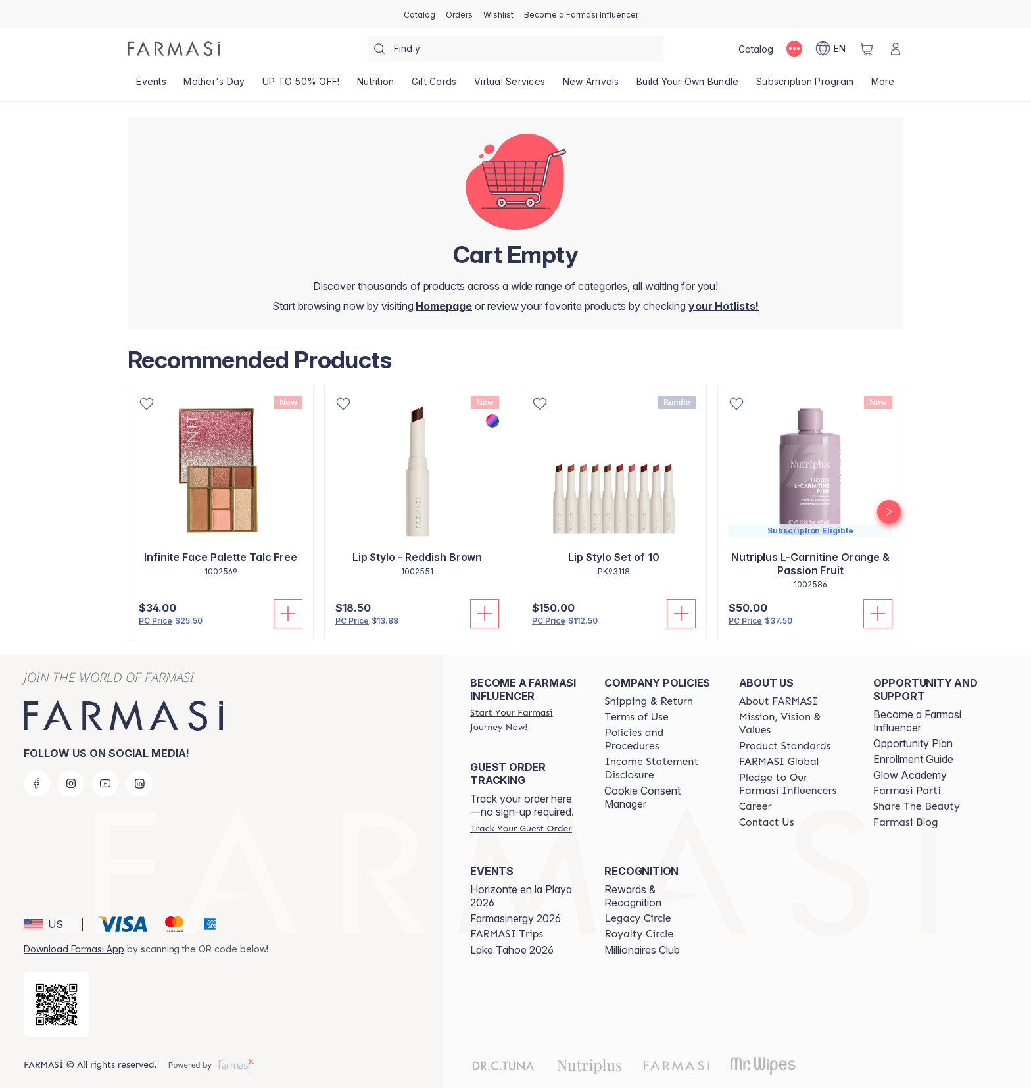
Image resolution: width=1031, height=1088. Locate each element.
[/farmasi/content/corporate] (779, 761)
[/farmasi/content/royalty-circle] (638, 934)
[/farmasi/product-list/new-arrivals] (591, 85)
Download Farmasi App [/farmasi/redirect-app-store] (74, 948)
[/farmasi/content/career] (755, 806)
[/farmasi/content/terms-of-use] (636, 717)
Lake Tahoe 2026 (512, 949)
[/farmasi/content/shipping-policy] (648, 701)
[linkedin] (139, 783)
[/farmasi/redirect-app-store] (56, 1004)
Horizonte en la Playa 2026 (521, 896)
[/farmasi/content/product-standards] (785, 746)
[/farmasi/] (174, 48)
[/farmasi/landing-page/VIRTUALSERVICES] (510, 85)
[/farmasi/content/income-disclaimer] (659, 768)
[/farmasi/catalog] (419, 14)
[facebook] (37, 783)
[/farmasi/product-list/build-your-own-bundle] (688, 85)
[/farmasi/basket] (867, 49)
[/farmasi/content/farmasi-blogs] (905, 822)
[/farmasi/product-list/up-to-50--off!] (301, 85)
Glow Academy (910, 774)
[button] (51, 924)
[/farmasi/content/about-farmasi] (778, 701)
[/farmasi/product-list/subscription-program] (805, 85)
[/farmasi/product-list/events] (151, 85)
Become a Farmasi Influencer (917, 721)
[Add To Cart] (288, 613)
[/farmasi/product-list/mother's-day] (214, 85)
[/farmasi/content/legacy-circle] (637, 918)
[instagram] (71, 783)
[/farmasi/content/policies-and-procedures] (659, 739)
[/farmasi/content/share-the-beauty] (916, 806)
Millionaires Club (642, 949)
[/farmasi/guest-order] (520, 828)
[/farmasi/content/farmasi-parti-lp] (907, 790)
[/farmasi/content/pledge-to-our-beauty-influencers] (794, 784)
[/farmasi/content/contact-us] (766, 822)
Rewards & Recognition (632, 896)
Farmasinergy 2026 (515, 918)
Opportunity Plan (913, 743)
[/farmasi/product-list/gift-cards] (434, 85)
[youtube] (105, 783)
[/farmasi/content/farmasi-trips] (506, 934)
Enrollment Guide (913, 759)
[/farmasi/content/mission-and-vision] (794, 723)
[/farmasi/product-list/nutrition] (375, 85)
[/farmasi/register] (459, 14)
